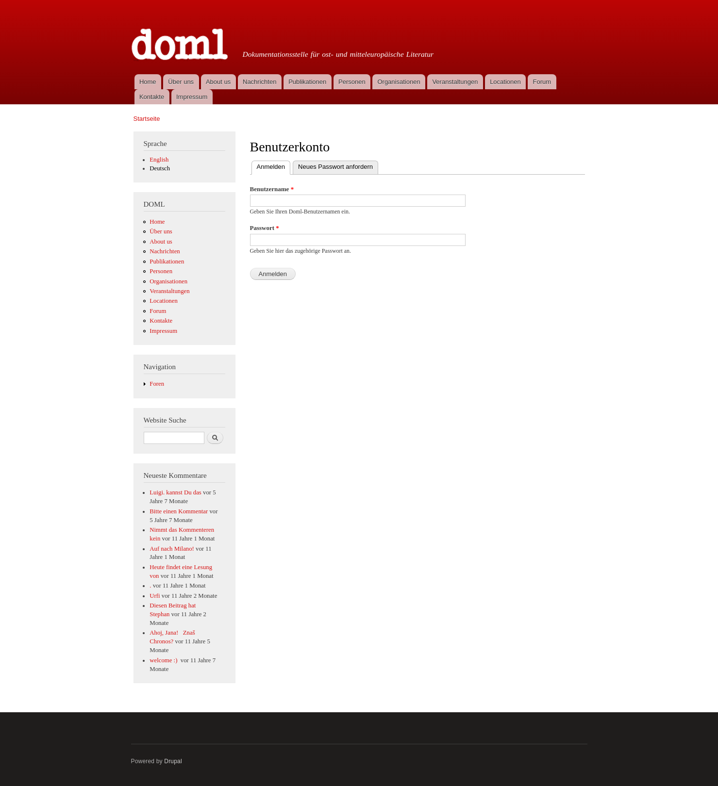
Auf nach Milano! (172, 548)
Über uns (181, 81)
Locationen (505, 81)
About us (218, 81)
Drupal (173, 761)
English (159, 159)
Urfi (155, 595)
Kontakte (151, 96)
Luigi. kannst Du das (175, 492)
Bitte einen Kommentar (179, 511)
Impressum (191, 96)
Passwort (264, 227)
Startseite (147, 118)
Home (147, 81)
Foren (157, 383)
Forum (542, 81)
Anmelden (274, 165)
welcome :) (164, 660)
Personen (352, 81)
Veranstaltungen (455, 81)
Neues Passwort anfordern (335, 166)
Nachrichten (259, 81)
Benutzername (272, 189)
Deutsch (160, 168)
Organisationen (398, 81)
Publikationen (307, 81)
